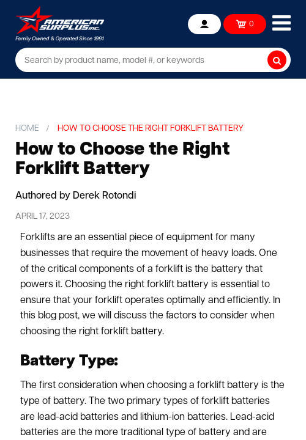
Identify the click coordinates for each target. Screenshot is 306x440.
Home (27, 128)
